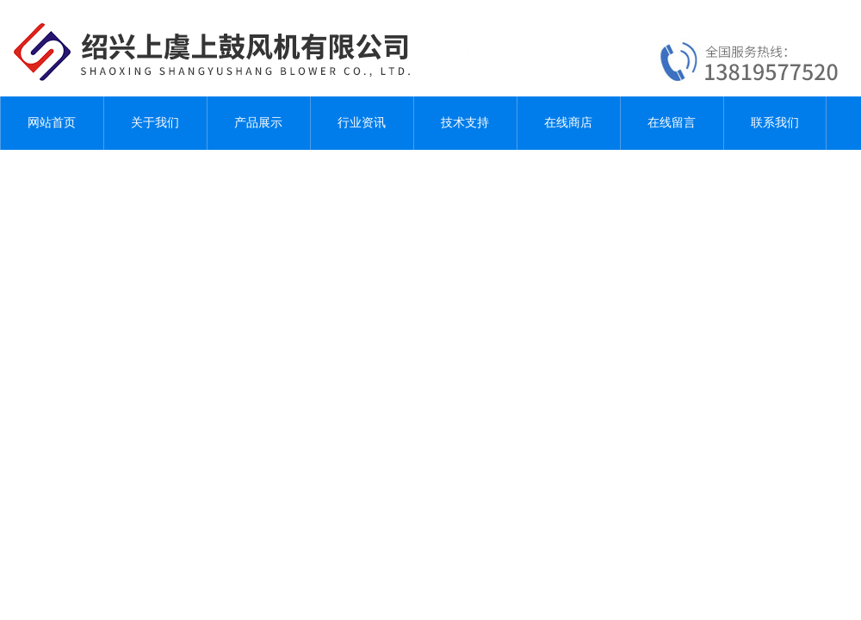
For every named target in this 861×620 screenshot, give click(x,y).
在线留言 (671, 122)
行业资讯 (362, 122)
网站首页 (52, 122)
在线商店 (568, 122)
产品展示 (258, 122)
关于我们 (155, 122)
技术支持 (465, 122)
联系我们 (775, 122)
